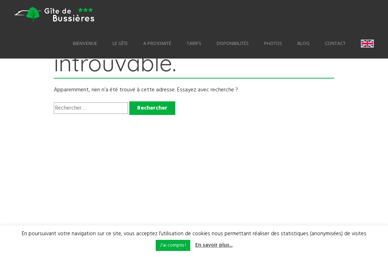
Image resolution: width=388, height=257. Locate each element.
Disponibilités (233, 44)
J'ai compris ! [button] (173, 245)
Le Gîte (120, 44)
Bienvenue (85, 44)
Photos (273, 44)
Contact (335, 44)
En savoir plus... (214, 245)
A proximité (157, 44)
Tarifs (194, 44)
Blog (304, 44)
